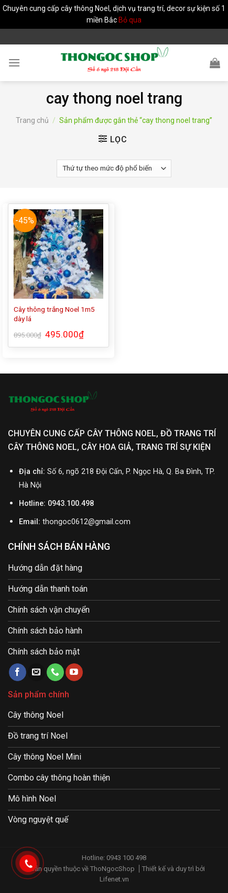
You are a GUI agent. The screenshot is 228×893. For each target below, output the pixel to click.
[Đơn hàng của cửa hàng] (114, 168)
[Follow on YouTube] (74, 672)
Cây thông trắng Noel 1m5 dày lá (54, 314)
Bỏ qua (130, 20)
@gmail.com (109, 521)
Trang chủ (32, 120)
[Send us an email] (36, 672)
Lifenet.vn (114, 879)
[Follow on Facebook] (17, 672)
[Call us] (55, 672)
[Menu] (14, 62)
